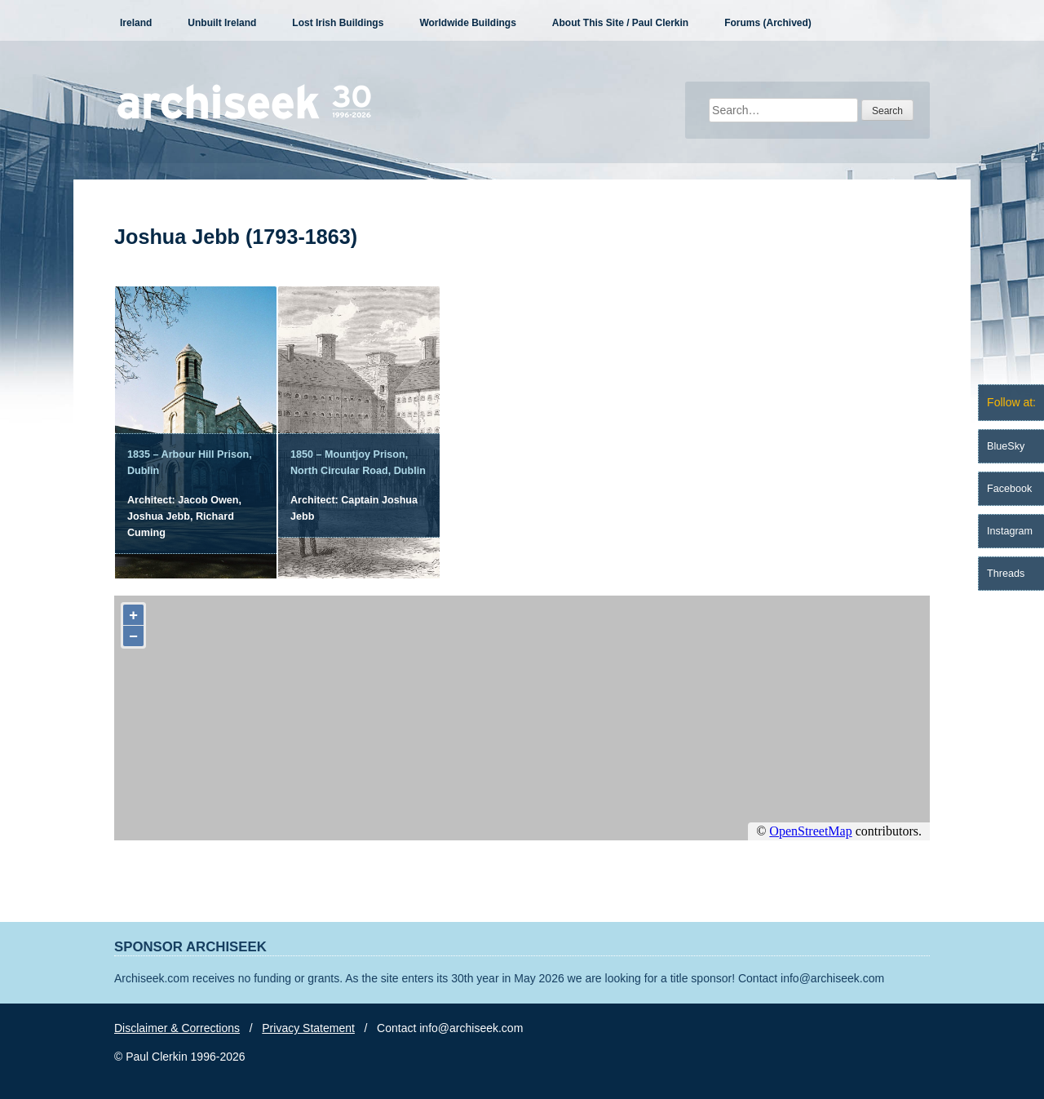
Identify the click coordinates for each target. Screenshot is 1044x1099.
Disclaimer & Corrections (177, 1028)
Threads (1005, 573)
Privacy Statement (308, 1028)
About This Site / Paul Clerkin (620, 23)
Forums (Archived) (768, 23)
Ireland (136, 23)
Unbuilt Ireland (222, 23)
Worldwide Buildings (467, 23)
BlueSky (1005, 446)
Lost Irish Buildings (337, 23)
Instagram (1010, 531)
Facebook (1009, 488)
